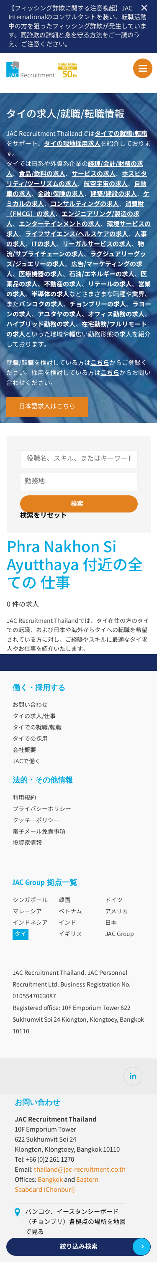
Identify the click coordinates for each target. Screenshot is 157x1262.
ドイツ (114, 900)
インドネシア (30, 923)
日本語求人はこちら (47, 406)
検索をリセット (43, 515)
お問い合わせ (30, 705)
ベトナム (70, 911)
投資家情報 (27, 843)
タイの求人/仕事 (34, 716)
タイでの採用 (30, 739)
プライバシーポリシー (42, 809)
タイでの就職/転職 (37, 727)
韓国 (64, 900)
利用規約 (24, 798)
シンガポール (30, 900)
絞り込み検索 (79, 1246)
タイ (20, 934)
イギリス (70, 934)
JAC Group (119, 934)
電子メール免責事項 (39, 832)
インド (67, 923)
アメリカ (116, 911)
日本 (111, 923)
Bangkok (50, 1179)
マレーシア (27, 911)
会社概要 (24, 750)
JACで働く (27, 761)
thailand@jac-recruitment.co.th (80, 1169)
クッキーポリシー (36, 820)
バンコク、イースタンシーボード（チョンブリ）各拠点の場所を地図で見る (75, 1222)
